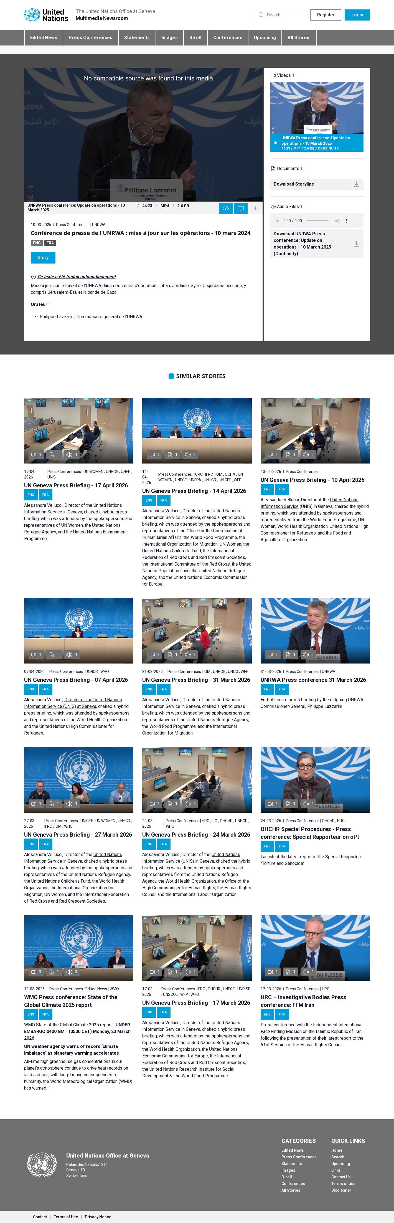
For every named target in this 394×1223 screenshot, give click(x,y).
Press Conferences (91, 37)
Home (336, 1150)
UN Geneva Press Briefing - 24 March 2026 (196, 834)
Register (325, 14)
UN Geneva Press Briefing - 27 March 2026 (78, 834)
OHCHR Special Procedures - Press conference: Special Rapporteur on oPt (310, 833)
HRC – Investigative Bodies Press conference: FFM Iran (303, 1001)
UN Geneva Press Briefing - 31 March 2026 (196, 680)
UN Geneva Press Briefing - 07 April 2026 (76, 680)
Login (357, 14)
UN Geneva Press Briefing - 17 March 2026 (196, 1002)
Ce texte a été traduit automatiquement (76, 276)
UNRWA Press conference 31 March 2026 (313, 680)
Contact (40, 1217)
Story (43, 257)
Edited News (43, 37)
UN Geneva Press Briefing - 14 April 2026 (194, 491)
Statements (137, 37)
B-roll (195, 37)
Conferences (227, 37)
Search (337, 1157)
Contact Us (341, 1177)
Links (336, 1170)
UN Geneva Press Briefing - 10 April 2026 (312, 480)
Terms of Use (343, 1183)
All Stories (299, 37)
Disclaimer (341, 1190)
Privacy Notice (98, 1217)
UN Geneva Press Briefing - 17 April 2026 (76, 485)
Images (170, 37)
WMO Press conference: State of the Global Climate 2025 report (70, 1001)
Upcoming (265, 37)
